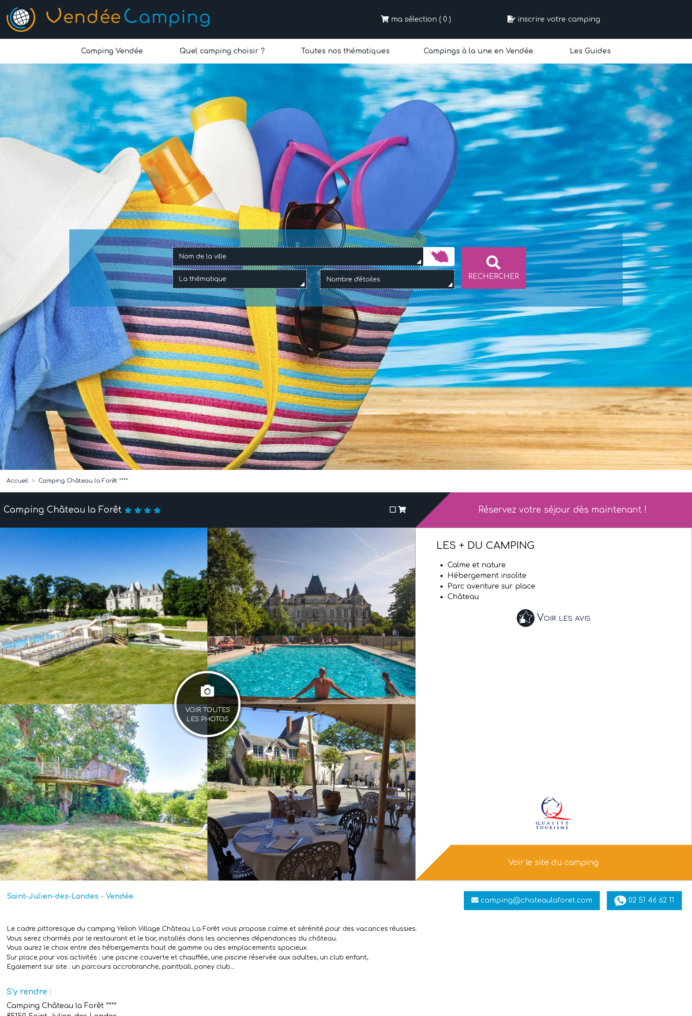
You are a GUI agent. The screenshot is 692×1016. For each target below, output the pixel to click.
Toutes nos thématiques (344, 51)
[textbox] (212, 279)
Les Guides (589, 51)
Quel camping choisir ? (221, 51)
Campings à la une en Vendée (478, 51)
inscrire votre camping (554, 19)
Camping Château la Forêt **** (83, 481)
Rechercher (493, 268)
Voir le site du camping (553, 862)
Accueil (17, 481)
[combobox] (298, 256)
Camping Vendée (112, 51)
